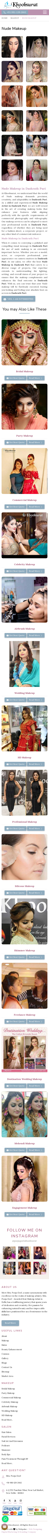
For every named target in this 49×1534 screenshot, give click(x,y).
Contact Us (7, 1367)
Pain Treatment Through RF (15, 1459)
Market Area (7, 1376)
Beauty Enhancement (12, 1349)
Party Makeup (24, 435)
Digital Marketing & (10, 1532)
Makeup (15, 18)
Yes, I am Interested (18, 299)
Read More (36, 378)
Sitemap (5, 1371)
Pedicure (6, 1445)
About (4, 1336)
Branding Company (27, 1532)
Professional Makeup (24, 821)
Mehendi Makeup (25, 1143)
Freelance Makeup (24, 1014)
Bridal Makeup (24, 371)
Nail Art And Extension (12, 1441)
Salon (4, 1345)
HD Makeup (24, 757)
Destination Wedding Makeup (24, 1079)
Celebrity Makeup (24, 564)
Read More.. (7, 1420)
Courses (5, 1354)
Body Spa (6, 1454)
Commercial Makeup (24, 500)
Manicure (6, 1450)
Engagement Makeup (24, 1207)
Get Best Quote (16, 378)
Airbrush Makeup (24, 628)
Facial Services (8, 1436)
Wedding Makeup (24, 693)
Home (4, 18)
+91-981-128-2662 (15, 12)
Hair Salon (6, 1432)
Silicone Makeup (24, 886)
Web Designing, (35, 1529)
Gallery (5, 1358)
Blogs (4, 1363)
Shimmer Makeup (24, 950)
